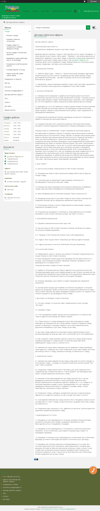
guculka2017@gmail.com (80, 60)
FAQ (6, 98)
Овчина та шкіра (12, 35)
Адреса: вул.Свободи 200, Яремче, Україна (12, 480)
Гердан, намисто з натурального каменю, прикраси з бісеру (14, 47)
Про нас (7, 83)
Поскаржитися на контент (50, 509)
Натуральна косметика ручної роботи (17, 65)
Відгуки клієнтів (10, 110)
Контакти (8, 87)
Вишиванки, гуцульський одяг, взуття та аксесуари (17, 59)
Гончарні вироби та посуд (16, 70)
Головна (25, 11)
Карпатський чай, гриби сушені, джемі (15, 74)
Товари (7, 31)
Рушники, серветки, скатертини (13, 40)
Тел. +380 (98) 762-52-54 (11, 477)
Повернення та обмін (10, 484)
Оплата (35, 11)
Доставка (45, 11)
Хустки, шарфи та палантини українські (17, 53)
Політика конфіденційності (14, 91)
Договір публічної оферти (14, 95)
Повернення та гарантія (61, 11)
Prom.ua (60, 507)
